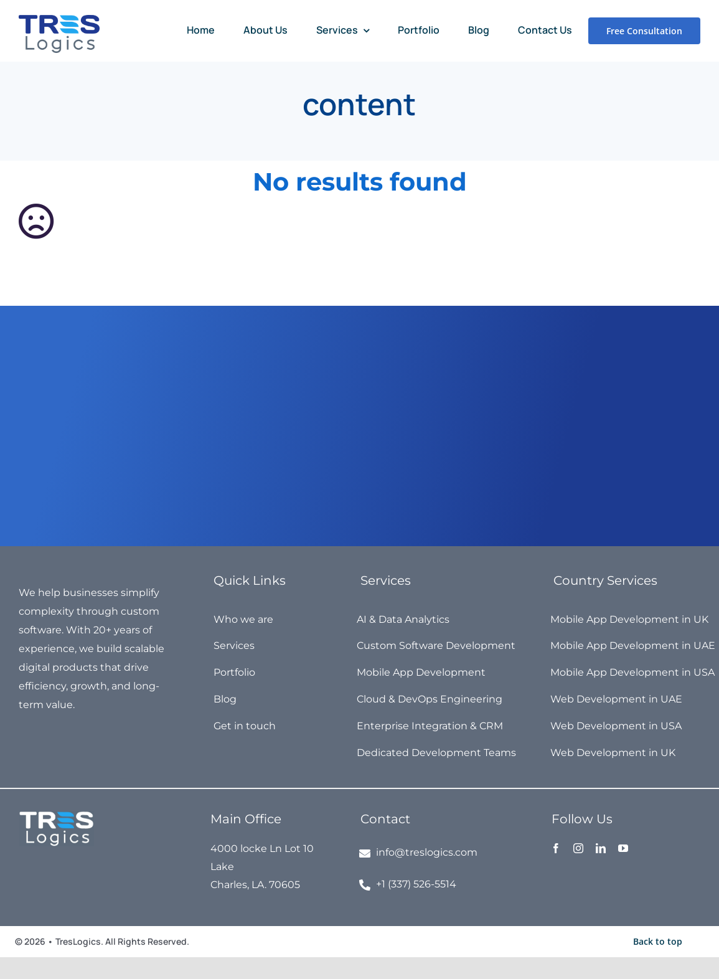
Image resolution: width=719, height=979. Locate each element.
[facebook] (556, 848)
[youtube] (623, 848)
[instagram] (578, 848)
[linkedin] (601, 848)
